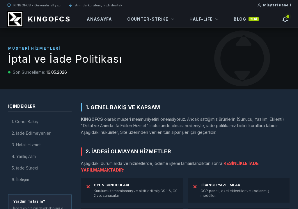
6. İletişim (20, 179)
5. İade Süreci (25, 167)
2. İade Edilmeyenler (31, 133)
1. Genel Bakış (25, 121)
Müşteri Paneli (274, 5)
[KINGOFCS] (38, 19)
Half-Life (204, 19)
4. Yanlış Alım (24, 156)
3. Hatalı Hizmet (26, 144)
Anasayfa (99, 19)
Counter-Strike (150, 19)
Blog (246, 19)
